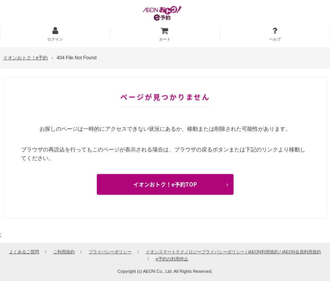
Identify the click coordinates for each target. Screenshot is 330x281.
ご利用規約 (64, 251)
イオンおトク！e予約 (25, 57)
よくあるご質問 (24, 251)
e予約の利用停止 (172, 258)
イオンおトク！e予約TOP (165, 184)
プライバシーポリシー (110, 251)
